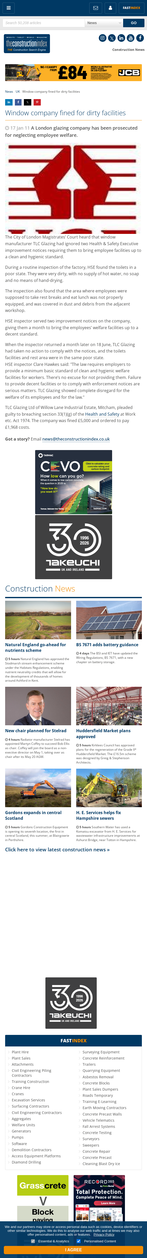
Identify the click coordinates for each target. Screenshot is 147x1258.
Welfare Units (23, 1124)
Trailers (89, 1064)
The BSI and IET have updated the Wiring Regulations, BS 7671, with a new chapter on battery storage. (107, 657)
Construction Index (27, 44)
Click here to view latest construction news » (57, 849)
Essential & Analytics (50, 1241)
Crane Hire (21, 1087)
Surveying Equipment (101, 1052)
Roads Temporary (98, 1095)
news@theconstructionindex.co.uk (76, 439)
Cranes (18, 1093)
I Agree (73, 1250)
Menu (9, 8)
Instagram (102, 38)
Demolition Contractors (32, 1149)
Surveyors (91, 1138)
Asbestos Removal (98, 1076)
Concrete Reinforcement (103, 1058)
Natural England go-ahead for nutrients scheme (35, 647)
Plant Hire (20, 1052)
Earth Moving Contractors (104, 1107)
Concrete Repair (96, 1151)
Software (19, 1143)
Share (9, 102)
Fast (131, 8)
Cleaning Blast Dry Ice (101, 1163)
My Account (110, 8)
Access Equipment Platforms (36, 1156)
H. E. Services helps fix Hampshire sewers (98, 815)
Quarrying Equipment (101, 1070)
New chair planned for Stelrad (35, 730)
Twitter (112, 38)
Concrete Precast (97, 1157)
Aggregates (21, 1118)
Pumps (18, 1137)
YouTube (130, 38)
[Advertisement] (73, 904)
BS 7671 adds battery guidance (107, 644)
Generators (21, 1131)
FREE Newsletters (95, 8)
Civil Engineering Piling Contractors (31, 1073)
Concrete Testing (97, 1132)
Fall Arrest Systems (99, 1126)
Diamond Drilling (26, 1162)
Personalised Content (96, 1241)
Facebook (140, 38)
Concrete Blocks (96, 1083)
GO (134, 23)
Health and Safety (102, 414)
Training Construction (30, 1081)
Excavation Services (28, 1100)
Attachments (23, 1064)
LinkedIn (121, 38)
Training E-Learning (99, 1101)
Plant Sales (21, 1058)
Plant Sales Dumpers (100, 1089)
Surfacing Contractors (30, 1106)
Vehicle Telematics (98, 1120)
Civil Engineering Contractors (37, 1112)
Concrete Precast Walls (102, 1114)
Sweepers (91, 1145)
